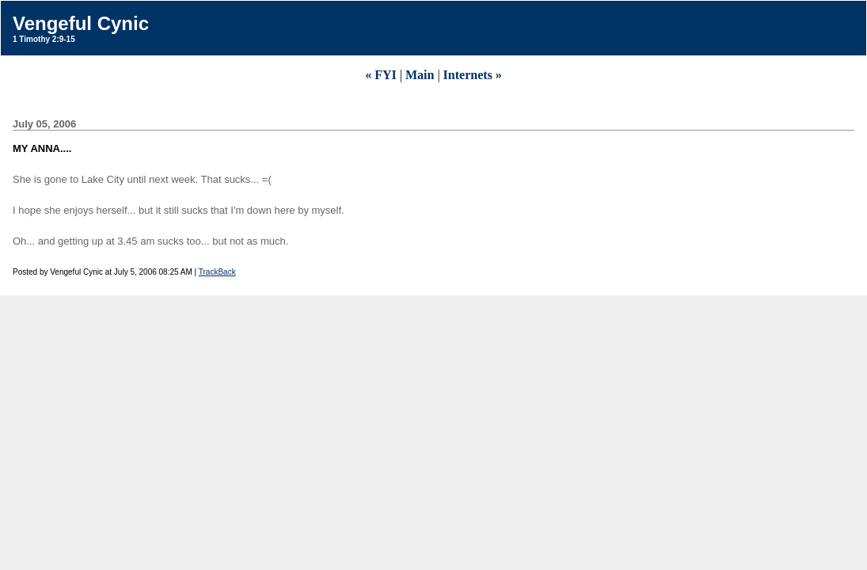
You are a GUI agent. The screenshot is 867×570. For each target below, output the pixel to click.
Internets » (472, 75)
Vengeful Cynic (81, 23)
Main (419, 75)
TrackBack (217, 272)
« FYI (381, 75)
